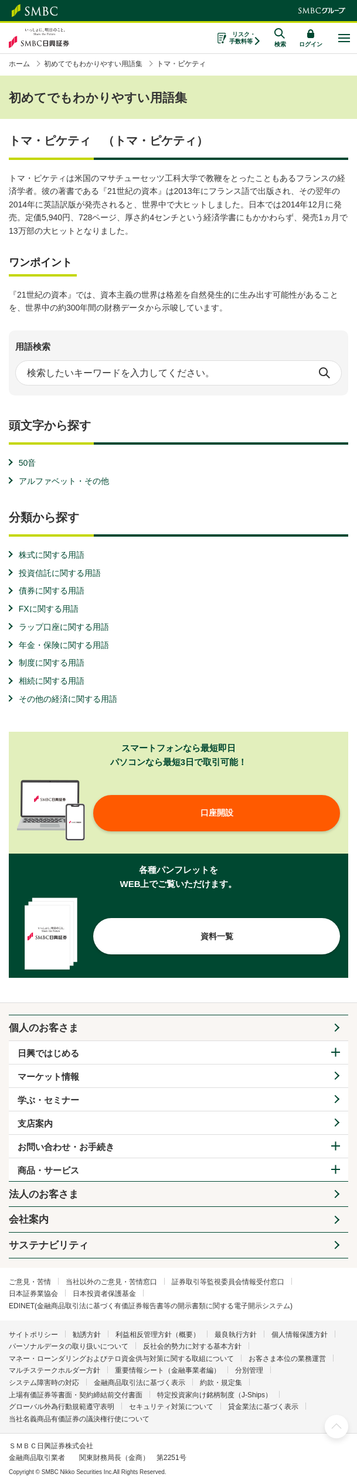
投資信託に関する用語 (60, 573)
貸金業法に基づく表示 (263, 1407)
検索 (324, 373)
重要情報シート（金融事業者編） (167, 1370)
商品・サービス (48, 1170)
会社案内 (29, 1219)
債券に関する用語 (51, 590)
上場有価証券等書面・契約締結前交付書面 (75, 1395)
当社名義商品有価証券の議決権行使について (79, 1419)
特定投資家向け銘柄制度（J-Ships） (214, 1395)
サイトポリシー (33, 1335)
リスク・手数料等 (242, 38)
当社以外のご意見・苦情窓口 (111, 1282)
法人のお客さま (44, 1194)
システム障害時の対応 (44, 1383)
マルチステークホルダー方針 (54, 1370)
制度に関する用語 (51, 662)
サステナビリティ (49, 1245)
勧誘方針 (87, 1335)
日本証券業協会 (33, 1293)
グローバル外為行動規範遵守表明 (61, 1407)
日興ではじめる (48, 1053)
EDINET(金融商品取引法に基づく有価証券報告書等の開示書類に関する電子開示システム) (151, 1306)
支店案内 (35, 1123)
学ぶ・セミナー (48, 1100)
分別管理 (249, 1370)
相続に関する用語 (51, 680)
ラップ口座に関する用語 (64, 627)
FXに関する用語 (49, 608)
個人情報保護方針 (299, 1335)
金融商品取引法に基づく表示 (139, 1383)
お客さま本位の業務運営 (287, 1359)
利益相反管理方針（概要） (157, 1335)
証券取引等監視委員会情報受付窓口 (228, 1282)
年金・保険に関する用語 (64, 645)
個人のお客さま (44, 1027)
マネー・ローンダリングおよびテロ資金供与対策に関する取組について (121, 1359)
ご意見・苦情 (30, 1282)
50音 (27, 463)
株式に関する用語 (51, 555)
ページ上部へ (336, 1426)
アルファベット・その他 (64, 481)
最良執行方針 (236, 1335)
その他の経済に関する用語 (68, 699)
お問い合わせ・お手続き (66, 1147)
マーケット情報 (48, 1077)
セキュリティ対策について (171, 1407)
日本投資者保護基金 (104, 1293)
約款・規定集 (221, 1383)
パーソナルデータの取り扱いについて (68, 1346)
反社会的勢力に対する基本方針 (192, 1346)
